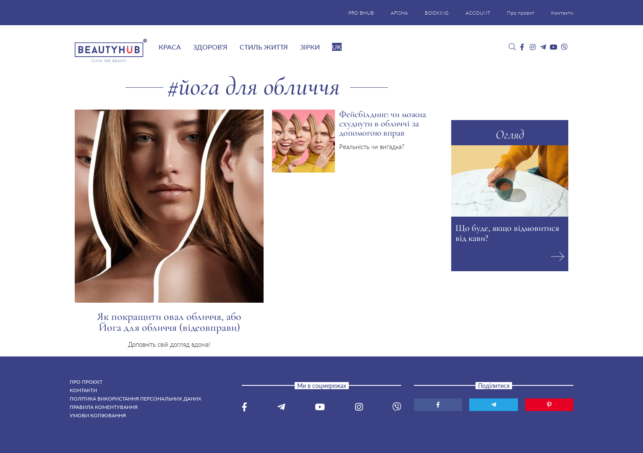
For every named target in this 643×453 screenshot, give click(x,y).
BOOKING (437, 13)
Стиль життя (264, 47)
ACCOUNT (477, 13)
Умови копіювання (98, 415)
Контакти (562, 13)
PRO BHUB (361, 13)
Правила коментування (104, 407)
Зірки (310, 47)
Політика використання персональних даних (135, 398)
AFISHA (399, 13)
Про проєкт (520, 13)
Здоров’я (210, 47)
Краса (170, 47)
